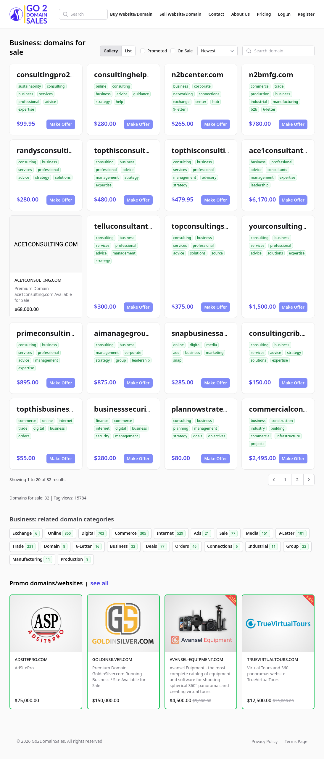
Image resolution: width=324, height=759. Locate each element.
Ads (202, 533)
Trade (24, 546)
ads (176, 352)
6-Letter (88, 546)
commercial (260, 436)
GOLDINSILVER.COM (112, 659)
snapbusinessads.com (210, 333)
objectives (216, 436)
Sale (229, 533)
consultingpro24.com (54, 74)
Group (297, 546)
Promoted (157, 51)
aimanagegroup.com (130, 333)
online (101, 86)
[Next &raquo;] (309, 479)
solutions (62, 177)
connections (209, 93)
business (25, 93)
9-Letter (292, 533)
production (260, 93)
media (211, 344)
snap (177, 360)
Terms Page (296, 741)
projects (257, 443)
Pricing (264, 14)
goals (197, 436)
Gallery (111, 51)
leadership (259, 185)
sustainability (29, 86)
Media (258, 533)
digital (195, 344)
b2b (254, 109)
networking (183, 93)
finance (102, 420)
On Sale (185, 51)
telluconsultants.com (131, 226)
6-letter (269, 109)
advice (50, 101)
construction (282, 420)
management (107, 177)
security (102, 436)
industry (258, 428)
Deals (156, 546)
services (46, 93)
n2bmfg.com (271, 74)
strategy (103, 101)
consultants (277, 169)
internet (65, 420)
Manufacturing (32, 559)
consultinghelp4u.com (133, 74)
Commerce (132, 533)
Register (306, 14)
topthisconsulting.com (212, 150)
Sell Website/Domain (180, 14)
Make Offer (60, 124)
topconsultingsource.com (217, 226)
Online (60, 533)
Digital (94, 533)
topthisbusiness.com (53, 409)
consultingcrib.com (283, 333)
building (278, 428)
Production (76, 559)
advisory (209, 177)
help (119, 101)
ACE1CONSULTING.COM (38, 280)
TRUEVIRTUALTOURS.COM (272, 659)
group (121, 360)
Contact (216, 14)
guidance (141, 93)
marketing (215, 352)
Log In (284, 14)
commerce (259, 86)
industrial (259, 101)
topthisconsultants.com (136, 150)
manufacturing (285, 101)
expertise (26, 109)
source (217, 253)
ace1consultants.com (286, 150)
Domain (55, 546)
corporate (202, 86)
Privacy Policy (265, 741)
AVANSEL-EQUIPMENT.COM (196, 659)
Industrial (263, 546)
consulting (56, 86)
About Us (240, 14)
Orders (187, 546)
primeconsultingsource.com (66, 333)
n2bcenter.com (198, 74)
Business (124, 546)
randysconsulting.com (56, 150)
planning (180, 428)
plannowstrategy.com (210, 409)
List (128, 51)
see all (99, 583)
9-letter (179, 109)
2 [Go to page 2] (297, 479)
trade (279, 86)
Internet (171, 533)
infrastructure (288, 436)
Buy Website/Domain (131, 14)
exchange (181, 101)
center (201, 101)
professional (28, 101)
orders (23, 436)
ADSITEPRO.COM (31, 659)
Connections (223, 546)
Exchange (26, 533)
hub (215, 101)
